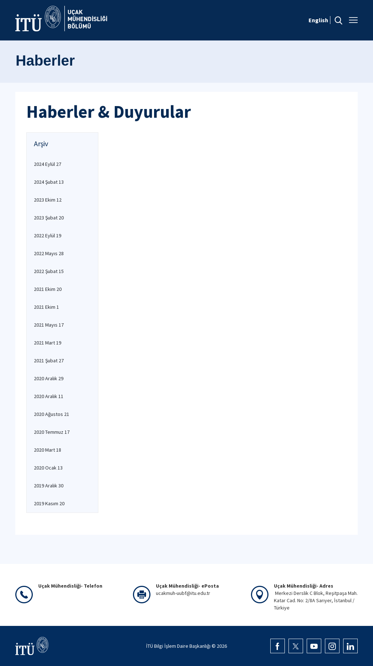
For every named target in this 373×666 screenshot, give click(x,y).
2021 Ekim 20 (48, 289)
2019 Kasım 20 (49, 503)
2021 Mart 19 (47, 342)
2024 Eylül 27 (47, 164)
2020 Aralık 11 (48, 396)
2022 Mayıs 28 (49, 253)
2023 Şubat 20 (49, 217)
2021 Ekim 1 (46, 307)
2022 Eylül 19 (47, 235)
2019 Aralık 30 (48, 485)
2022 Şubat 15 (49, 271)
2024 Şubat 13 (49, 182)
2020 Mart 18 (47, 450)
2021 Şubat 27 (49, 360)
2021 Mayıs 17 (49, 325)
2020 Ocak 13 (48, 467)
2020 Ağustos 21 (51, 414)
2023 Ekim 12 (48, 199)
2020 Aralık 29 (48, 378)
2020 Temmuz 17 (52, 432)
